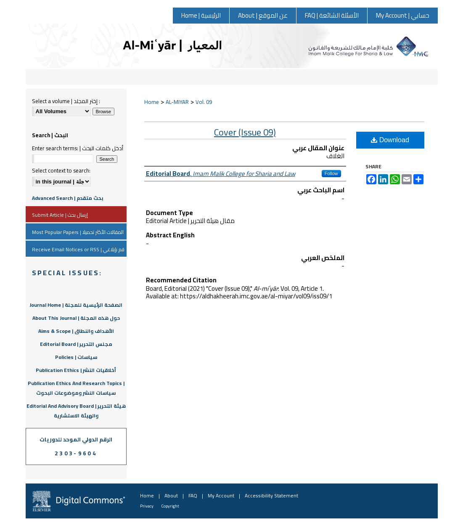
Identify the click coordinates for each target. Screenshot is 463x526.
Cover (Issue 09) (245, 132)
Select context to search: (61, 170)
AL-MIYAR (177, 102)
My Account (221, 495)
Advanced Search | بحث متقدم (67, 198)
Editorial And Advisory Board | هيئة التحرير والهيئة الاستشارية (76, 410)
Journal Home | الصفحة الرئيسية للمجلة (75, 305)
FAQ (192, 495)
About (171, 495)
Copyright (170, 506)
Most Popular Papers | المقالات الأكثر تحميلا (78, 232)
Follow (331, 173)
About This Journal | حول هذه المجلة (76, 318)
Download (390, 139)
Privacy (146, 506)
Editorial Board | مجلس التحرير (76, 344)
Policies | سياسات (76, 357)
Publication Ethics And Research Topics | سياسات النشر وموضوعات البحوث (76, 388)
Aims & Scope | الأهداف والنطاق (76, 331)
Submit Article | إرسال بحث (60, 215)
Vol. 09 (204, 102)
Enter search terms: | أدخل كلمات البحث (77, 148)
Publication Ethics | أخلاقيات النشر (76, 370)
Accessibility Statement (271, 495)
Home (151, 102)
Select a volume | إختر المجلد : (66, 101)
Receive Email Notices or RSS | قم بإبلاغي (78, 249)
